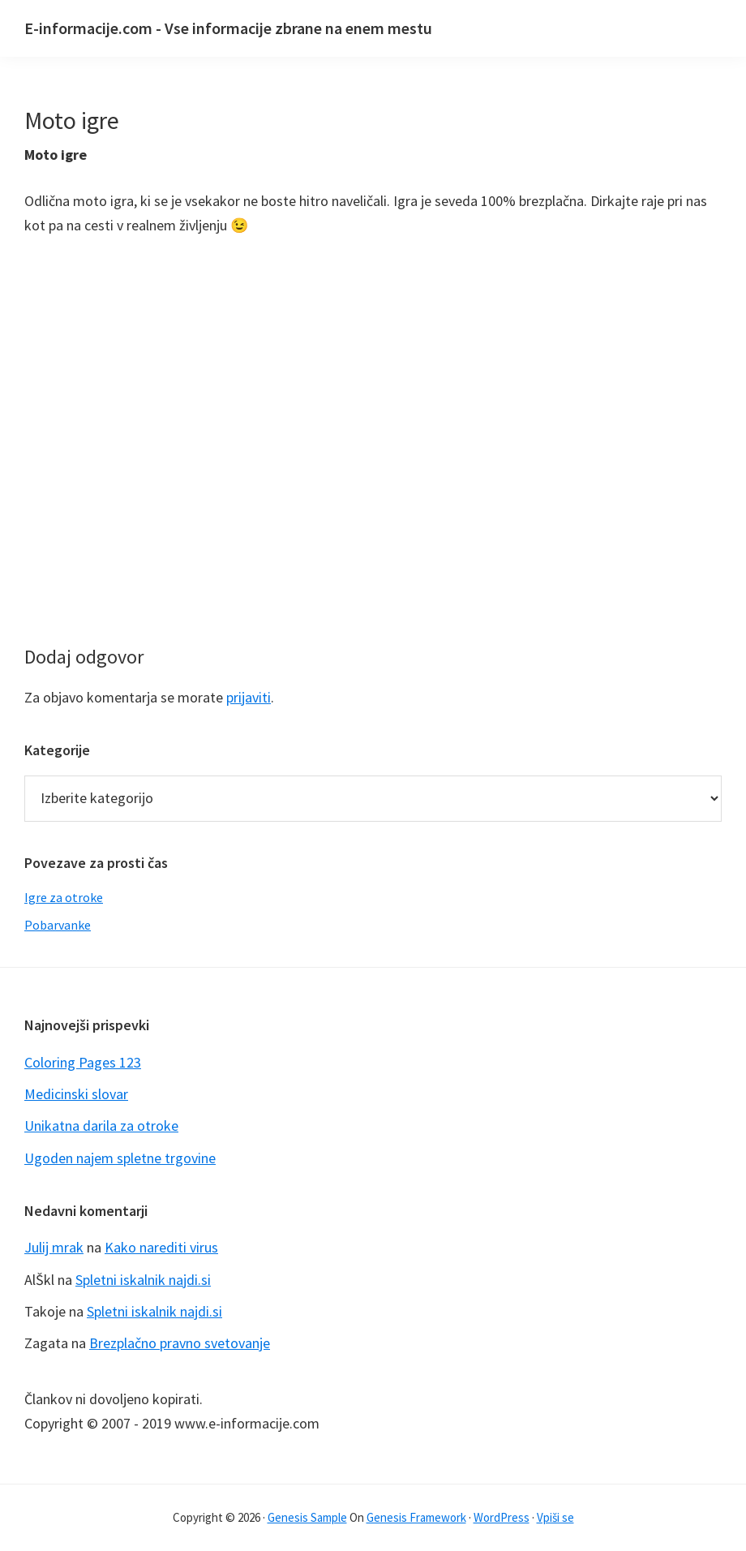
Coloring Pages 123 (82, 1062)
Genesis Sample (307, 1517)
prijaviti (248, 697)
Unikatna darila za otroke (101, 1125)
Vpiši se (555, 1517)
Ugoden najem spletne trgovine (120, 1158)
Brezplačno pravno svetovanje (179, 1343)
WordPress (501, 1517)
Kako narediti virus (161, 1247)
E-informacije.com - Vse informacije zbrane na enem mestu (228, 28)
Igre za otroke (63, 897)
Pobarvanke (57, 925)
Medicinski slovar (76, 1094)
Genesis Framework (416, 1517)
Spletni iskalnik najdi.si (143, 1279)
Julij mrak (54, 1247)
